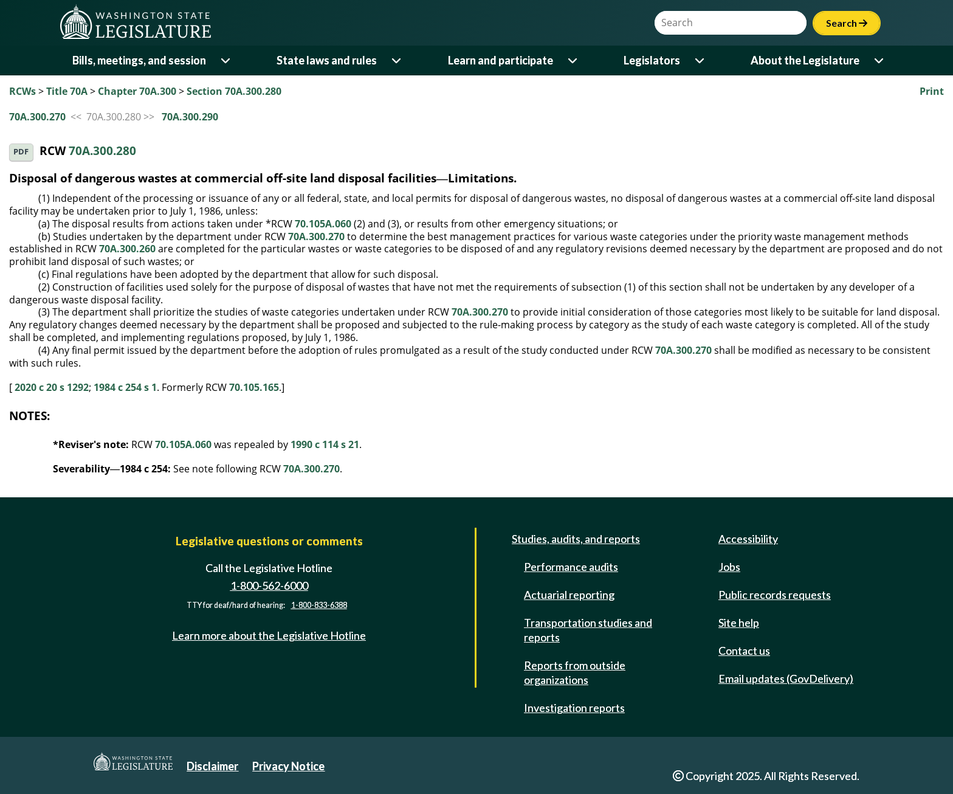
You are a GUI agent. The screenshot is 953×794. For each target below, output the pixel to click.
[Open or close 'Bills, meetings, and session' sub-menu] (226, 60)
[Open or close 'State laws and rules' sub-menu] (397, 60)
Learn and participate (500, 60)
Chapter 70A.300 (137, 91)
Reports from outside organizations (574, 672)
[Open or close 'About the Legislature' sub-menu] (880, 60)
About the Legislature (805, 60)
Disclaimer (212, 766)
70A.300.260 (127, 248)
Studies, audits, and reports (576, 538)
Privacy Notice (288, 766)
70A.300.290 (190, 116)
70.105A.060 (323, 223)
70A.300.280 (102, 151)
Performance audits (571, 566)
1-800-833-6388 (319, 605)
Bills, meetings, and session (139, 60)
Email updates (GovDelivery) (785, 678)
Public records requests (774, 594)
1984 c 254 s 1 (125, 387)
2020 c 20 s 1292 (52, 387)
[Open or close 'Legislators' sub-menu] (700, 60)
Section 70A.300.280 (234, 91)
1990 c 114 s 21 (325, 444)
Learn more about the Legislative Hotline (269, 635)
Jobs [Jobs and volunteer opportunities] (729, 566)
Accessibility (748, 538)
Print (932, 91)
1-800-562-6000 (269, 585)
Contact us (744, 650)
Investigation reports (574, 707)
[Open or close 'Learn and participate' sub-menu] (573, 60)
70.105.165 (254, 387)
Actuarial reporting (569, 594)
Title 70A (67, 91)
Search (846, 23)
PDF (21, 152)
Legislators (652, 60)
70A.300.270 (37, 116)
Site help (738, 622)
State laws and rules (327, 60)
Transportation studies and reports (588, 630)
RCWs (22, 91)
